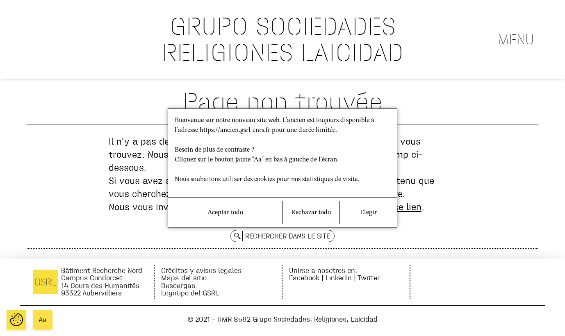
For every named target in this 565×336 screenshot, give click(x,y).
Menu (516, 39)
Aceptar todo (225, 212)
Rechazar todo (311, 212)
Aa (43, 320)
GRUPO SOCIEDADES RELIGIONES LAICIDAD (282, 39)
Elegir (368, 212)
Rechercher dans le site (287, 236)
